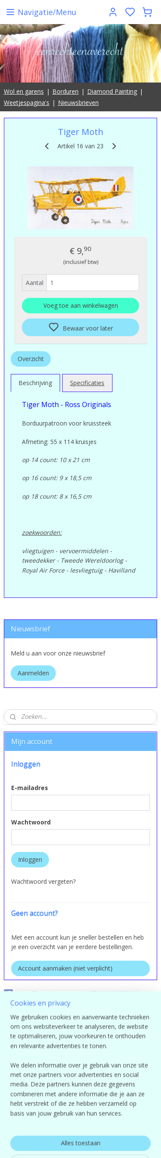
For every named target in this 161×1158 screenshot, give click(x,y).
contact (80, 1092)
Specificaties (87, 383)
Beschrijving (35, 383)
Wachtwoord (31, 822)
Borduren (65, 91)
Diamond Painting (112, 91)
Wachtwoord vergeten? (43, 881)
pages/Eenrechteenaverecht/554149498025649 (71, 994)
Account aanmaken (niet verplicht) (65, 968)
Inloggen (30, 859)
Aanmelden (33, 673)
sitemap (118, 1142)
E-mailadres (29, 788)
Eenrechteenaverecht (33, 1019)
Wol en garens (24, 91)
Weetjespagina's (26, 102)
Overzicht (31, 358)
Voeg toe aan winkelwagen (80, 305)
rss (137, 1142)
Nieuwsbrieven (78, 102)
